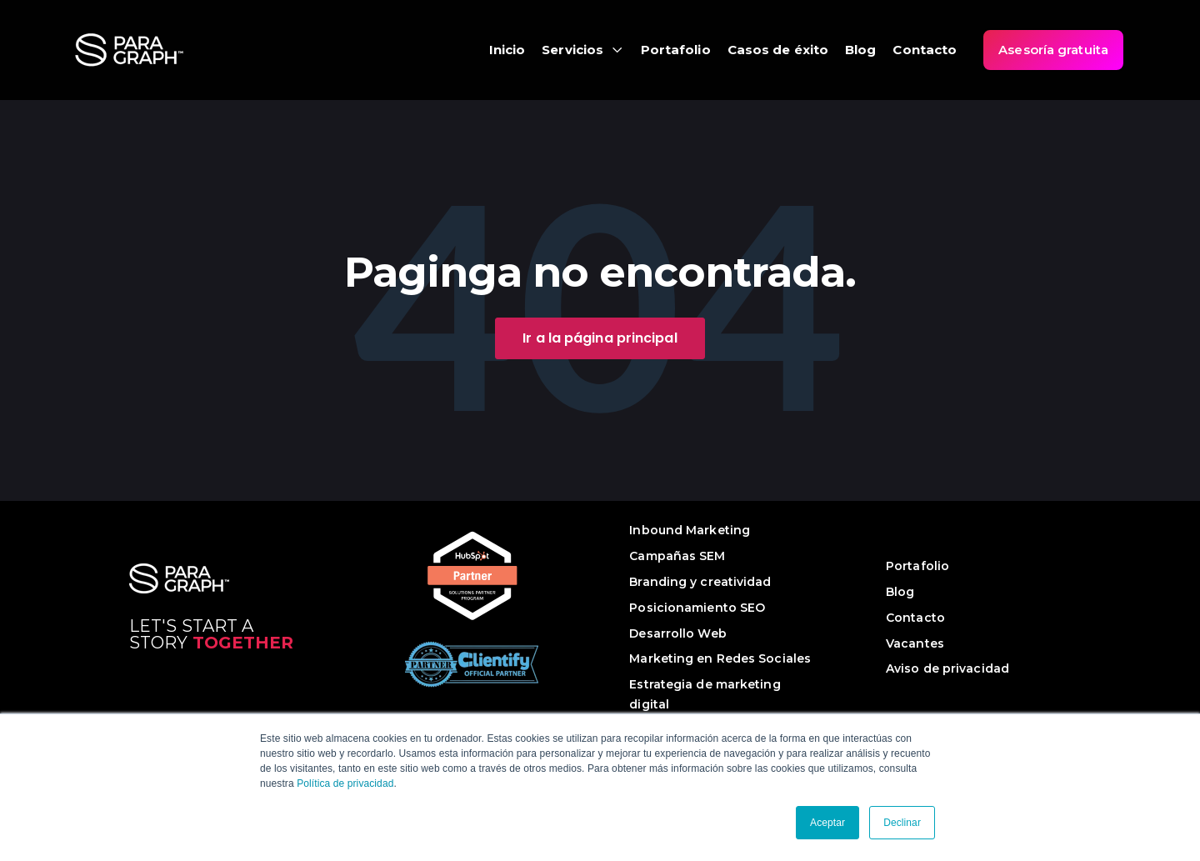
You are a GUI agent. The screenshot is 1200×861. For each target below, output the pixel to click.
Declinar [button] (902, 822)
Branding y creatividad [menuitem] (700, 581)
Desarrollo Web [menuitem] (677, 633)
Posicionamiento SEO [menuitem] (697, 607)
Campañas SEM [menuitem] (677, 555)
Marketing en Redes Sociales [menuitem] (720, 658)
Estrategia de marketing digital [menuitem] (704, 694)
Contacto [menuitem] (915, 617)
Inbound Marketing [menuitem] (689, 530)
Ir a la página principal (599, 338)
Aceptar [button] (827, 822)
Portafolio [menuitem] (917, 565)
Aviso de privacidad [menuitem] (947, 668)
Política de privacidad (345, 783)
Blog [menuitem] (900, 591)
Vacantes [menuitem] (915, 643)
